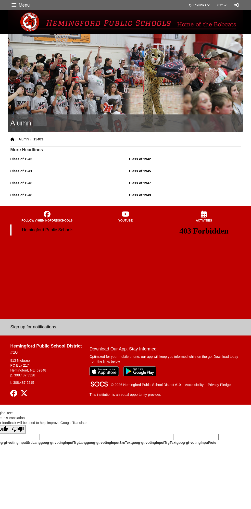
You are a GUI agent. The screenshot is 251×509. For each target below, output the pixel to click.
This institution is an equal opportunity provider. (125, 395)
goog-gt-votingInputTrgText (154, 443)
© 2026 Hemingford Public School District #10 (146, 385)
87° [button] (221, 5)
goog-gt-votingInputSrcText (109, 443)
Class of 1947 (140, 183)
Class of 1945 (140, 171)
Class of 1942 (140, 159)
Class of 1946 (21, 183)
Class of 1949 (140, 195)
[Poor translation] (18, 429)
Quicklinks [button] (199, 5)
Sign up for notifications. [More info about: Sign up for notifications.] (33, 326)
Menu (20, 5)
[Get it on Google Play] (139, 371)
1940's (38, 139)
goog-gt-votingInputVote (196, 443)
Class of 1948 (21, 195)
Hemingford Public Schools (47, 229)
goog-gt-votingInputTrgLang (64, 443)
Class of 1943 (21, 159)
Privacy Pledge (219, 385)
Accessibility (194, 385)
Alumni (24, 139)
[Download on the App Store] (104, 371)
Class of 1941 (21, 171)
